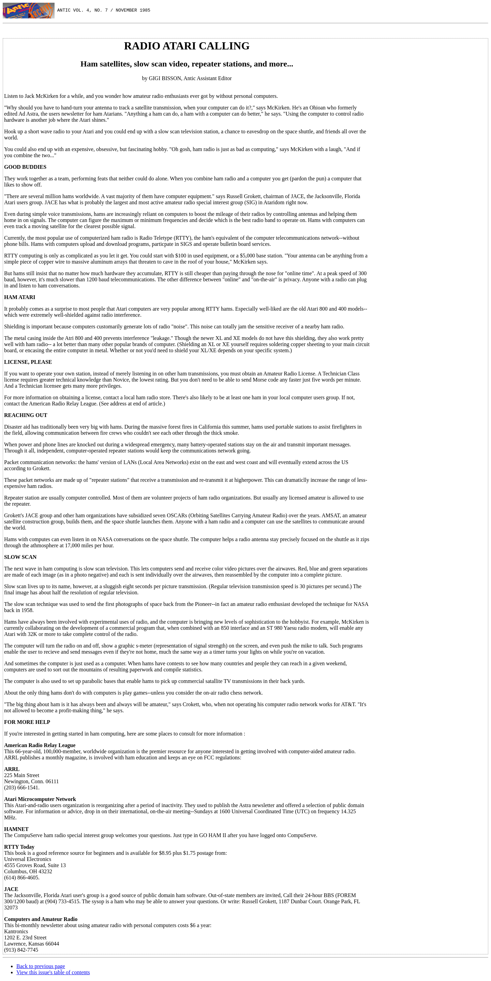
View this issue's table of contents (53, 972)
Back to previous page (40, 966)
